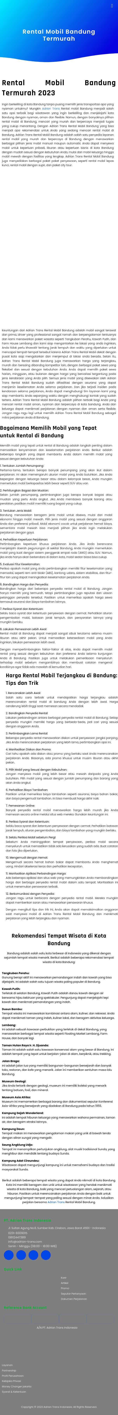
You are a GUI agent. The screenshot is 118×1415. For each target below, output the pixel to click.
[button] (112, 6)
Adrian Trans (51, 109)
